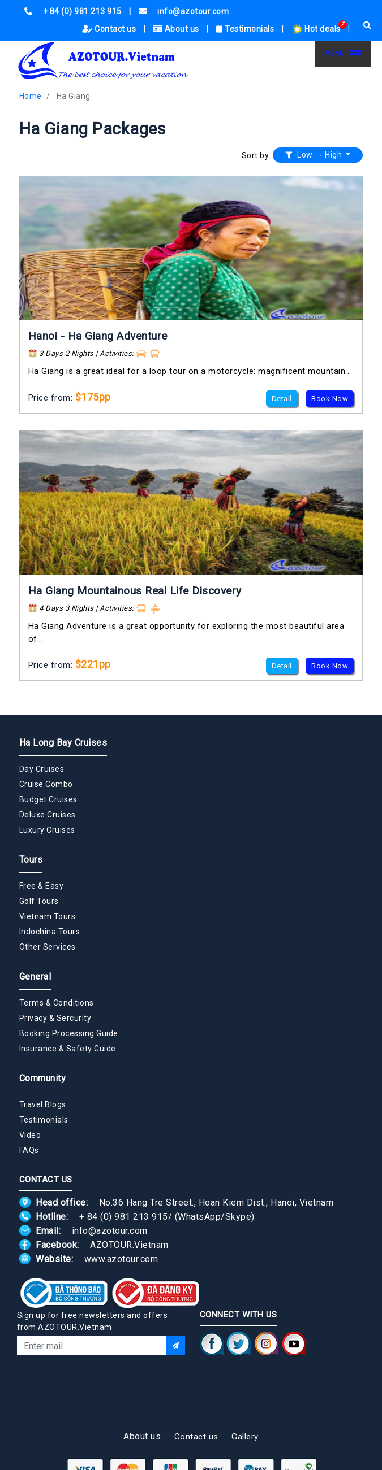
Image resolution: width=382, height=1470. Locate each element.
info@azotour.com (110, 1230)
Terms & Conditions (56, 1002)
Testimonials (246, 28)
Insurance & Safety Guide (67, 1048)
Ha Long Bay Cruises (63, 742)
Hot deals (317, 28)
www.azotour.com (121, 1259)
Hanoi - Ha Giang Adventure (98, 335)
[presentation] (103, 1386)
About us (177, 28)
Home (30, 96)
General (35, 976)
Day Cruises (42, 768)
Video (30, 1135)
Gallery (245, 1437)
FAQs (29, 1150)
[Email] (91, 1345)
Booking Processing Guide (68, 1033)
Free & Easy (41, 885)
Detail (282, 398)
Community (42, 1078)
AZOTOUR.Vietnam (129, 1245)
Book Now (329, 398)
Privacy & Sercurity (55, 1018)
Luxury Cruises (47, 829)
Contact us (110, 28)
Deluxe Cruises (47, 814)
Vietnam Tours (47, 916)
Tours (31, 859)
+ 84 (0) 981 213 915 (123, 1216)
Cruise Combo (46, 784)
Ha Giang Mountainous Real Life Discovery (135, 590)
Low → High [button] (314, 154)
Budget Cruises (48, 799)
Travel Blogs (42, 1104)
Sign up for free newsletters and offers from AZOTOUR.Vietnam (92, 1321)
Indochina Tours (49, 931)
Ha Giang (74, 96)
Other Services (47, 946)
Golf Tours (39, 901)
